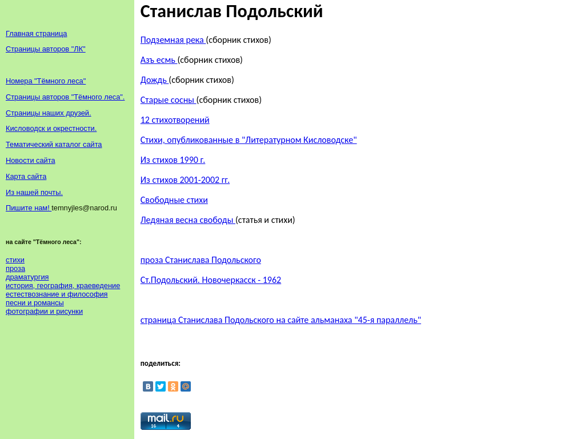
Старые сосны (169, 99)
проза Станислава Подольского (201, 259)
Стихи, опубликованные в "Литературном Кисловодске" (249, 139)
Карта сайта (26, 176)
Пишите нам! (28, 207)
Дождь (155, 79)
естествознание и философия (57, 294)
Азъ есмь (159, 59)
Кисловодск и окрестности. (51, 128)
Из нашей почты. (34, 192)
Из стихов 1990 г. (173, 159)
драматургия (27, 277)
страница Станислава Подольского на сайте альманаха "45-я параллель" (281, 319)
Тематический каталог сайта (54, 144)
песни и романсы (35, 302)
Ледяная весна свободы (188, 219)
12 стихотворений (175, 119)
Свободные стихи (174, 199)
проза (15, 268)
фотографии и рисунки (44, 311)
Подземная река (173, 39)
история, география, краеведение (63, 285)
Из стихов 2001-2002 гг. (185, 179)
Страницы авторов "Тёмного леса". (65, 97)
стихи (15, 260)
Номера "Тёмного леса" (46, 81)
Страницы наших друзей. (48, 113)
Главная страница (36, 33)
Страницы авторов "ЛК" (46, 49)
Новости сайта (30, 160)
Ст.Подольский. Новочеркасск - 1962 (211, 279)
